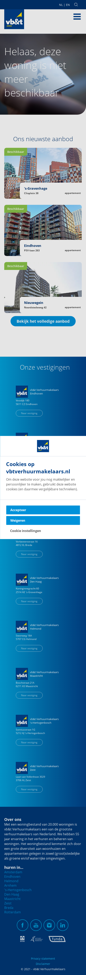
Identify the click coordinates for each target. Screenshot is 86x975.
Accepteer (18, 510)
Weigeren (17, 520)
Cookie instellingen (25, 531)
